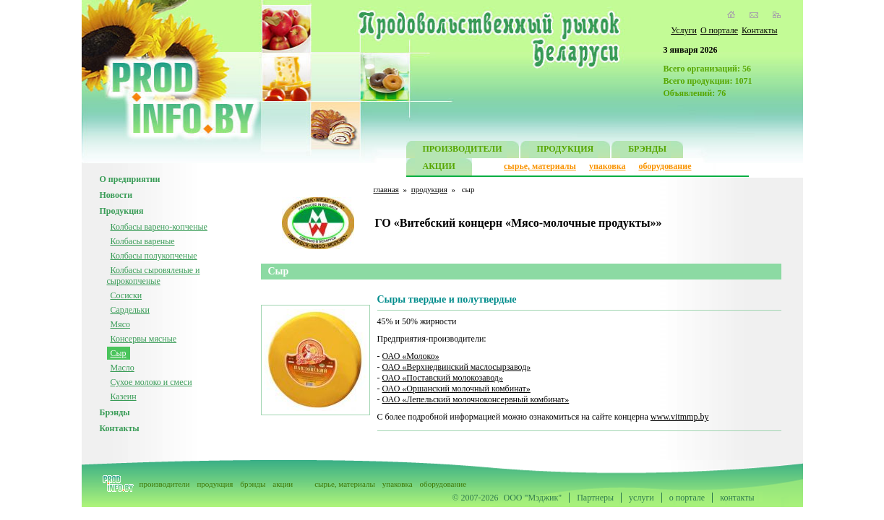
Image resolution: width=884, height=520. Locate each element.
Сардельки (130, 310)
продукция (429, 189)
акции (283, 484)
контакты (737, 498)
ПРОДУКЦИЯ (565, 150)
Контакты (760, 30)
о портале (687, 498)
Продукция (122, 211)
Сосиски (126, 295)
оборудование (664, 166)
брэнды (252, 484)
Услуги (684, 30)
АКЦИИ (439, 168)
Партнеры (595, 498)
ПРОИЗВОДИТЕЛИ (462, 150)
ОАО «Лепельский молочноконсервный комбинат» (476, 399)
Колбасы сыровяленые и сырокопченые (153, 275)
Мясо (121, 324)
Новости (116, 195)
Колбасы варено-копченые (159, 227)
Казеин (124, 396)
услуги (641, 498)
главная (386, 189)
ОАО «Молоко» (410, 356)
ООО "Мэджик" (533, 498)
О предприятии (130, 179)
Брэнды (115, 412)
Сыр (118, 353)
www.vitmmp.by (680, 417)
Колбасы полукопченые (154, 256)
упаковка (607, 166)
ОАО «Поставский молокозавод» (442, 378)
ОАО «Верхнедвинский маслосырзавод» (456, 367)
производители (165, 484)
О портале (719, 30)
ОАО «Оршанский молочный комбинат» (456, 389)
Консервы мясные (144, 339)
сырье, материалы (540, 166)
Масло (122, 368)
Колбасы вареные (143, 241)
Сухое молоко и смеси (151, 382)
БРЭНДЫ (647, 150)
